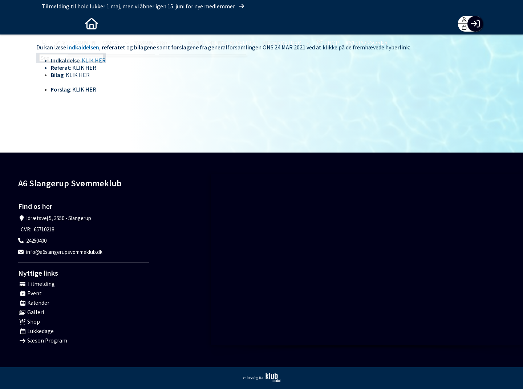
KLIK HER (94, 60)
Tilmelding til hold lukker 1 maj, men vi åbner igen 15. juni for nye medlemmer (143, 6)
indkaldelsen (83, 47)
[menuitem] (47, 24)
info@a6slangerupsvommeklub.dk (64, 251)
